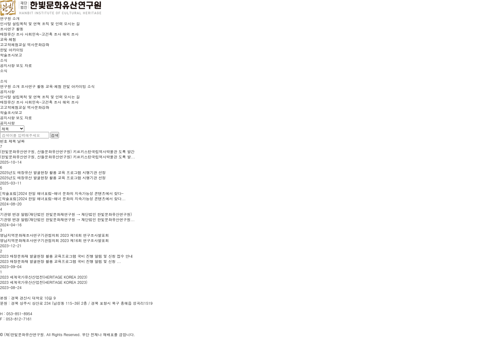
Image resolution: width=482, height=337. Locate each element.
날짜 (21, 141)
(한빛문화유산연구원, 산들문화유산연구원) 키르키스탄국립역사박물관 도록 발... (67, 156)
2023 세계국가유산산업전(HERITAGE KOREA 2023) (43, 277)
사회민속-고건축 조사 (43, 102)
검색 (54, 135)
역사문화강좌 (38, 107)
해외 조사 (70, 102)
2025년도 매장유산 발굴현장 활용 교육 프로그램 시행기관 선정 (53, 172)
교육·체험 (53, 86)
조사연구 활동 (32, 86)
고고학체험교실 (13, 107)
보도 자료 (24, 117)
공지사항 (7, 117)
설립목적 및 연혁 (26, 96)
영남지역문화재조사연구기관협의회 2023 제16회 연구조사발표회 (54, 235)
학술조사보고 (11, 112)
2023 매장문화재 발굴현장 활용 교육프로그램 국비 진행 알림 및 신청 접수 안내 (66, 256)
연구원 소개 (10, 86)
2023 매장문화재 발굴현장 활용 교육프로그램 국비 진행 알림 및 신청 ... (60, 261)
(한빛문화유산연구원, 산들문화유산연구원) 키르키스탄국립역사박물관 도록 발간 (67, 151)
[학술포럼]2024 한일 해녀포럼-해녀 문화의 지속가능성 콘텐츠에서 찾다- (62, 193)
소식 (91, 86)
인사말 (5, 96)
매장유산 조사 (11, 102)
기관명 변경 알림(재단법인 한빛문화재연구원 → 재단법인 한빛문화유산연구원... (67, 219)
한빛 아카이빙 (74, 86)
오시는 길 (72, 96)
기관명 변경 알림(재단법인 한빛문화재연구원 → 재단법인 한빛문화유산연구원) (66, 214)
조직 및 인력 (52, 96)
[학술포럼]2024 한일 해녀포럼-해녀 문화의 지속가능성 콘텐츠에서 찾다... (63, 198)
